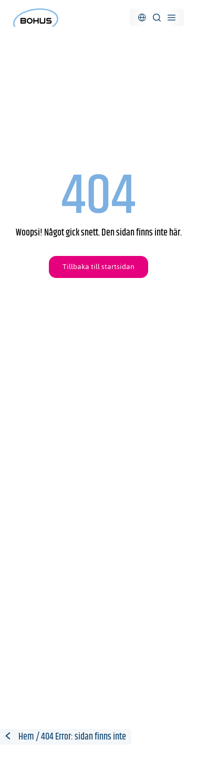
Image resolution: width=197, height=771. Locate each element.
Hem (26, 737)
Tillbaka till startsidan (98, 267)
